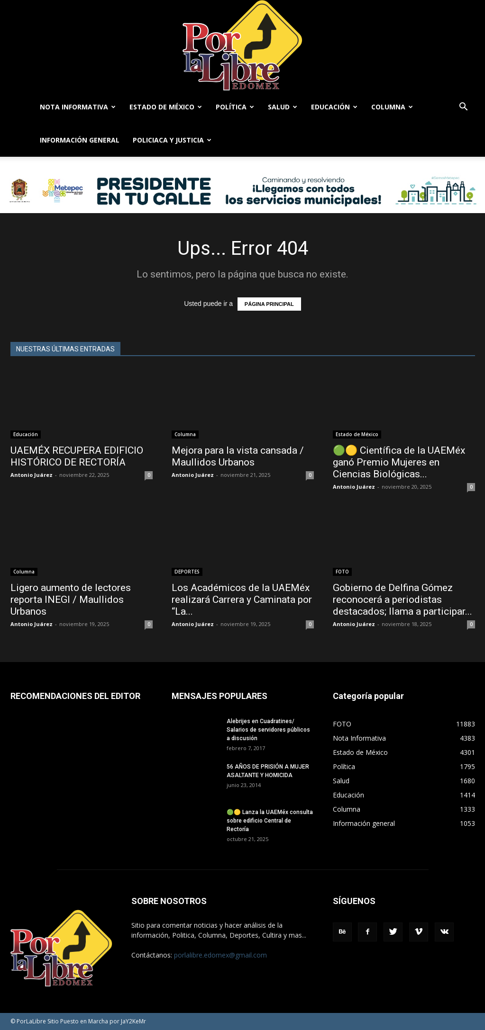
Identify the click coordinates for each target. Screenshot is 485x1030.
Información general (79, 139)
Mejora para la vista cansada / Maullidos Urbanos (238, 456)
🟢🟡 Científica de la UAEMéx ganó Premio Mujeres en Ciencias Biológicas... (399, 462)
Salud (282, 106)
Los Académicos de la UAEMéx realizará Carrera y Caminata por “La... (242, 599)
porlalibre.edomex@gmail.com (220, 954)
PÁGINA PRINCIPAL (269, 304)
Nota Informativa (78, 106)
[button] (463, 107)
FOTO (342, 571)
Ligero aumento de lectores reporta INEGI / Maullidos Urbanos (70, 599)
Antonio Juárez (31, 474)
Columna (392, 106)
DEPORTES (187, 571)
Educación (334, 106)
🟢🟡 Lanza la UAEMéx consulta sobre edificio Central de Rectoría (270, 821)
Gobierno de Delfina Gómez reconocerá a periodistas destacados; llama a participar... (402, 599)
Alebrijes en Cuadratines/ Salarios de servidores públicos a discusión (268, 730)
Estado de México (165, 106)
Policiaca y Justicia (172, 139)
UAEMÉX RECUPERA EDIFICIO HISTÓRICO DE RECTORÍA (76, 456)
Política (235, 106)
